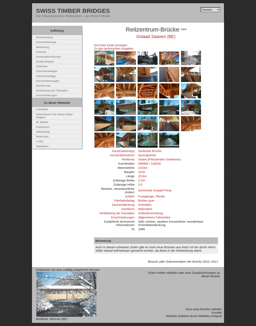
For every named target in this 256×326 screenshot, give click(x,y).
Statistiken (42, 146)
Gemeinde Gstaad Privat (154, 190)
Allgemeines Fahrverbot (154, 217)
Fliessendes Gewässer (164, 159)
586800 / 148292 (149, 163)
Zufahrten (42, 66)
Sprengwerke (147, 155)
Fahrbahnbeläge (46, 76)
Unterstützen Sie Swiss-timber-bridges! (55, 116)
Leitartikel (42, 109)
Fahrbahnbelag (124, 200)
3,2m (141, 180)
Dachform (128, 209)
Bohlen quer (146, 200)
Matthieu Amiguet (210, 316)
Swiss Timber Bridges (73, 10)
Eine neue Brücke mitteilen (204, 309)
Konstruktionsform (122, 155)
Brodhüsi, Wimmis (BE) (51, 319)
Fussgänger (146, 196)
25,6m (142, 176)
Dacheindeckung (123, 204)
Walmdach (145, 209)
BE (171, 36)
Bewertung (42, 47)
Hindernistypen (45, 61)
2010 (141, 172)
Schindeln (145, 204)
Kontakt (217, 312)
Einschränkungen (122, 217)
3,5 (140, 184)
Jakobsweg (43, 131)
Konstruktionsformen (48, 56)
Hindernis (128, 159)
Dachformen (43, 85)
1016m (142, 167)
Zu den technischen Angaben (113, 48)
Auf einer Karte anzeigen (110, 45)
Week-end (42, 136)
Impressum (43, 126)
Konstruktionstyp (123, 151)
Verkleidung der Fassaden (116, 213)
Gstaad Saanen (151, 36)
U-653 (39, 141)
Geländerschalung (150, 213)
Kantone (41, 51)
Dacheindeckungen (47, 80)
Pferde (160, 196)
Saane (142, 159)
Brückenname (44, 37)
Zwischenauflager (46, 71)
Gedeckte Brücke (150, 151)
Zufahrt (129, 196)
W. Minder (42, 122)
